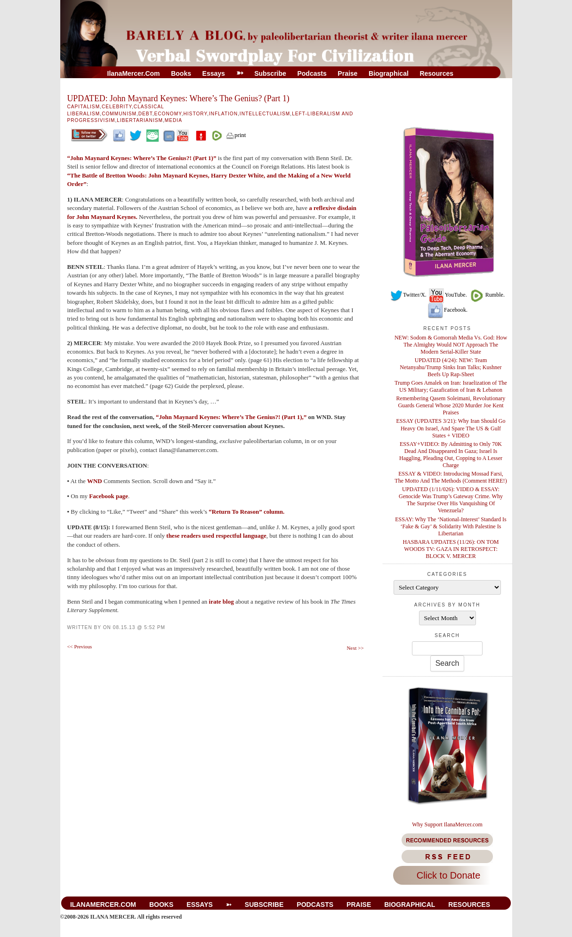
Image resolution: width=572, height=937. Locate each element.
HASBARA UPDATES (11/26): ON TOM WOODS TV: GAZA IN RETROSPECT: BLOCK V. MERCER (451, 549)
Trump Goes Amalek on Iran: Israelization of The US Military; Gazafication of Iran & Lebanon (451, 386)
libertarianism (140, 120)
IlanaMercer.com (133, 73)
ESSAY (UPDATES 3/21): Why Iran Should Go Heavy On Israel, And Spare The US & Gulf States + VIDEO (450, 428)
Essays (213, 73)
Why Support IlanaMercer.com (447, 824)
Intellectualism (265, 113)
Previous (79, 646)
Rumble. (486, 294)
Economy (168, 113)
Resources (436, 73)
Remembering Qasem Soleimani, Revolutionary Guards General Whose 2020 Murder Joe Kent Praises (451, 405)
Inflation (223, 113)
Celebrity (117, 106)
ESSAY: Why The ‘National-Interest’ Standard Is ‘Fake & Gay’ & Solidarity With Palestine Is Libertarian (451, 526)
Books (181, 73)
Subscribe (270, 73)
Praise (347, 73)
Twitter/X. (408, 294)
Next (355, 648)
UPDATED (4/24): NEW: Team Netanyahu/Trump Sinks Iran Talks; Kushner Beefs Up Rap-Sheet (450, 367)
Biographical (389, 73)
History (195, 113)
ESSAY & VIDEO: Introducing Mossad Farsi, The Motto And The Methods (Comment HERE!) (451, 477)
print (236, 134)
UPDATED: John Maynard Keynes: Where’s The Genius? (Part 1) (178, 98)
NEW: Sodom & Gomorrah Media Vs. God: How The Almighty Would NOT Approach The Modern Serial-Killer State (451, 344)
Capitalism (83, 106)
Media (173, 120)
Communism (119, 113)
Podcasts (311, 73)
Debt (145, 113)
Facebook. (447, 310)
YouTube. (447, 294)
